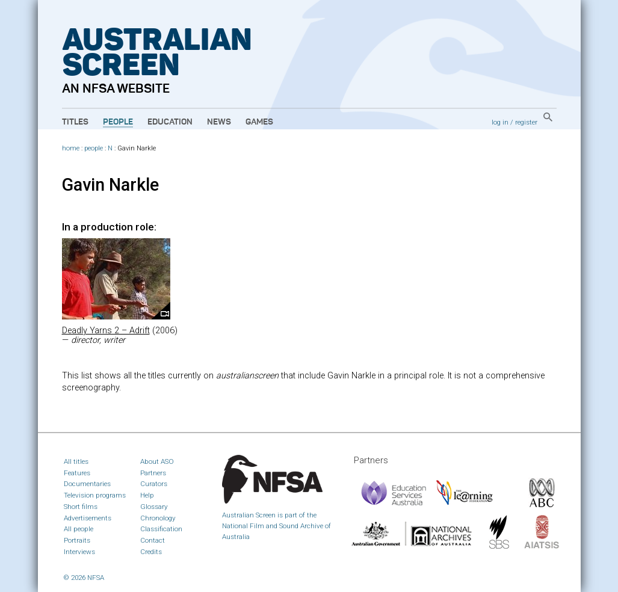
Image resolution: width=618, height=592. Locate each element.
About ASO (157, 461)
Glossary (154, 506)
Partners (153, 473)
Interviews (79, 551)
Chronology (158, 518)
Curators (153, 483)
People (118, 122)
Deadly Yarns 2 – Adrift (106, 330)
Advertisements (87, 518)
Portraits (77, 540)
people (93, 148)
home (70, 148)
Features (77, 473)
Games (259, 122)
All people (78, 529)
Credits (151, 551)
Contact (152, 540)
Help (147, 495)
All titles (76, 461)
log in (500, 122)
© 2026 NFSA (84, 577)
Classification (161, 529)
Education (170, 122)
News (219, 122)
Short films (80, 506)
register (526, 122)
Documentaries (87, 483)
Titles (75, 122)
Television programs (95, 495)
